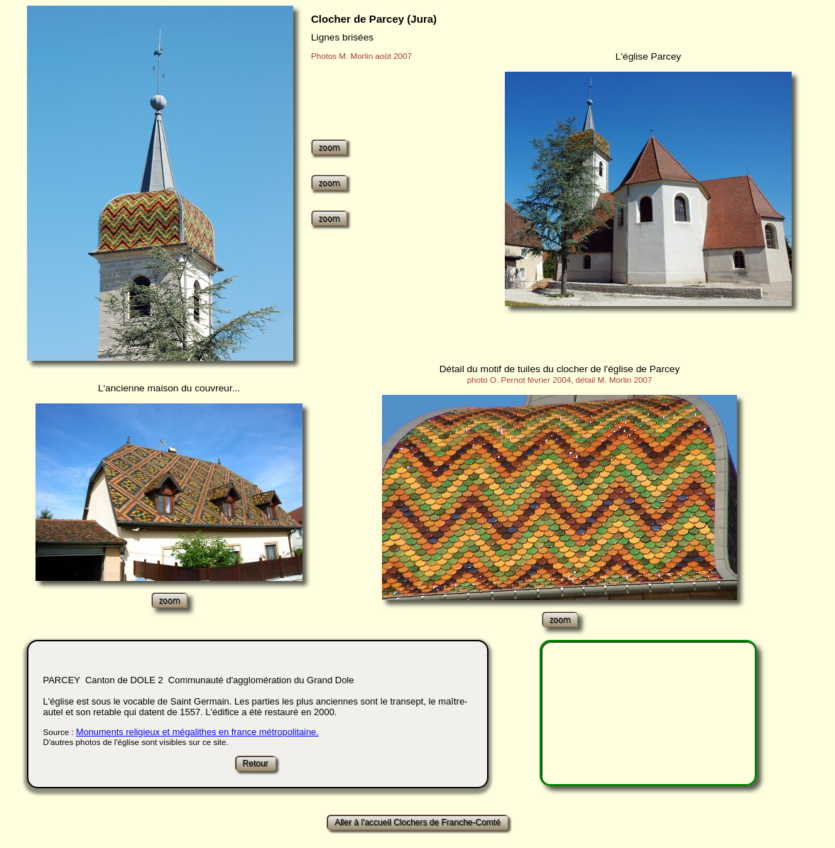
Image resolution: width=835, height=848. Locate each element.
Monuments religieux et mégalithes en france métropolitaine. (197, 732)
